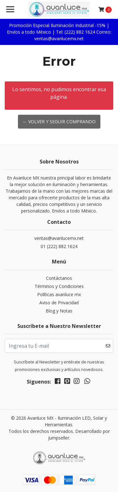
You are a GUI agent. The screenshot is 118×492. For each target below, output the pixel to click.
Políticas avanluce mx (59, 294)
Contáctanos (59, 278)
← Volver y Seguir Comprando (59, 121)
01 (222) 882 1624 (59, 246)
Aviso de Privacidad (59, 303)
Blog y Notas (59, 311)
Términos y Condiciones (59, 286)
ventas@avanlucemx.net (59, 238)
